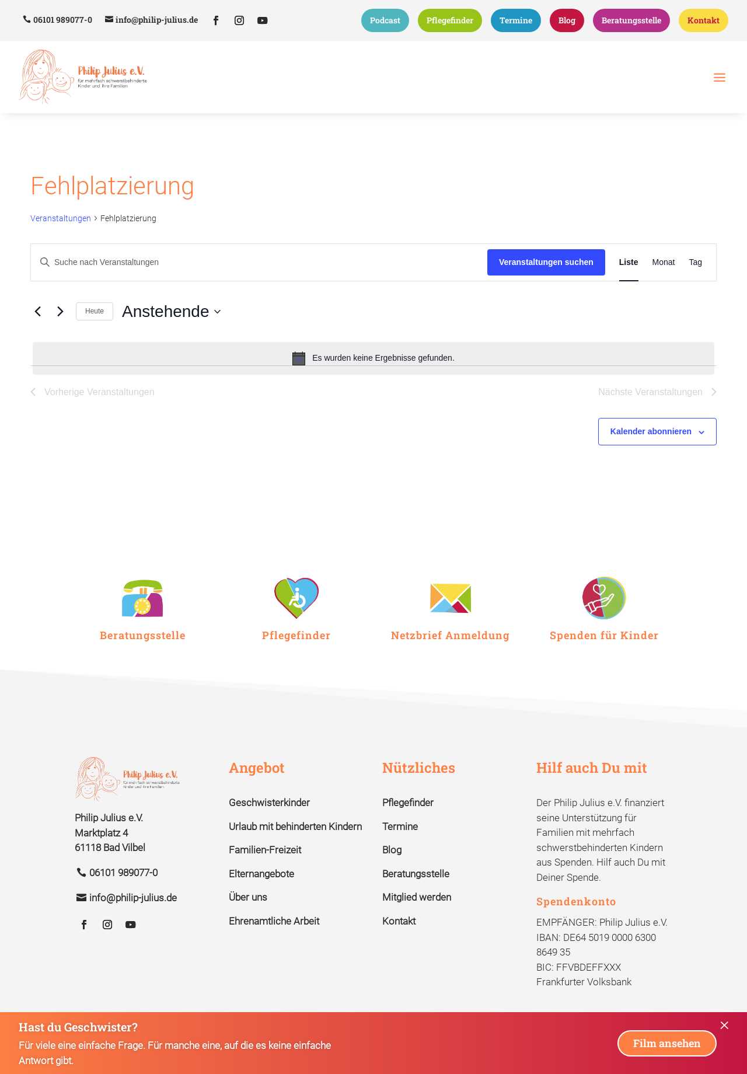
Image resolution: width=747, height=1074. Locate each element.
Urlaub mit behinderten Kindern (295, 826)
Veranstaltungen (60, 218)
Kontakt (703, 20)
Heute (94, 311)
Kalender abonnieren (651, 431)
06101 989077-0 (62, 19)
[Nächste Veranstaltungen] (60, 312)
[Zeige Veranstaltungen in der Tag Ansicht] (695, 262)
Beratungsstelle (631, 20)
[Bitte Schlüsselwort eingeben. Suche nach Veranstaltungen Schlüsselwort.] (259, 262)
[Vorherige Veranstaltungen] (37, 312)
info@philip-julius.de (157, 19)
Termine (516, 20)
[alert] (373, 358)
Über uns (248, 897)
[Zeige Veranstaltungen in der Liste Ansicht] (628, 262)
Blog (566, 20)
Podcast (385, 20)
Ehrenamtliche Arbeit (274, 921)
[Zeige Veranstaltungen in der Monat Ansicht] (663, 262)
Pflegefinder (450, 20)
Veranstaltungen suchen (546, 262)
